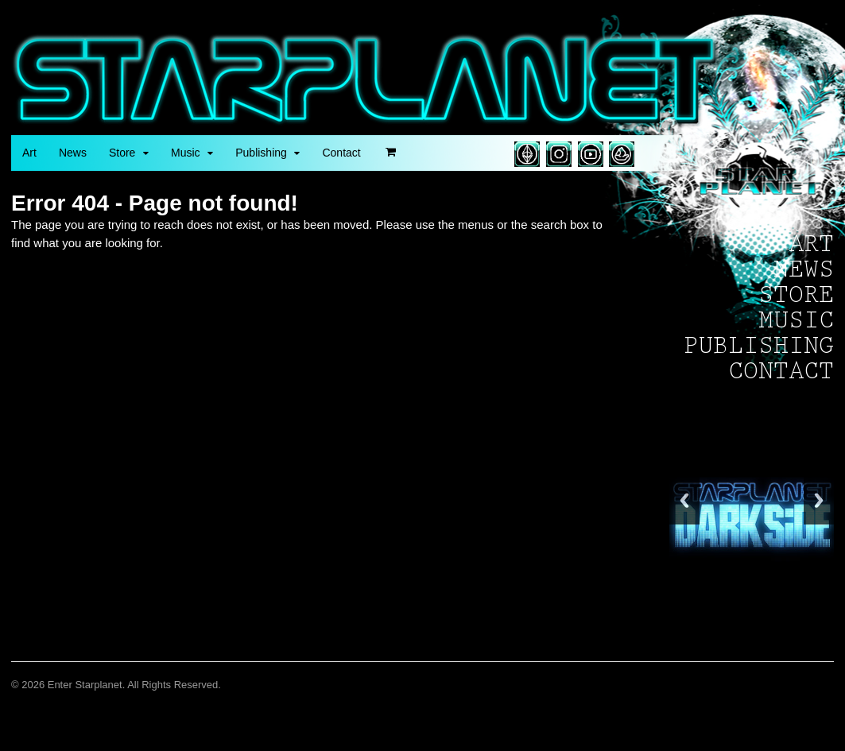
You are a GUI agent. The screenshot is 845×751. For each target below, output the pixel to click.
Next (819, 500)
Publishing (261, 152)
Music (185, 152)
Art (29, 152)
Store (122, 152)
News (73, 152)
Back (684, 500)
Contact (341, 152)
